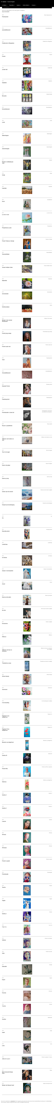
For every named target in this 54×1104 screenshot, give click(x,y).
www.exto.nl (13, 1101)
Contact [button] (34, 5)
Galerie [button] (19, 5)
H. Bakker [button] (4, 5)
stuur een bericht (5, 11)
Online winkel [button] (26, 5)
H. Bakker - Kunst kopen (8, 1)
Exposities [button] (12, 5)
